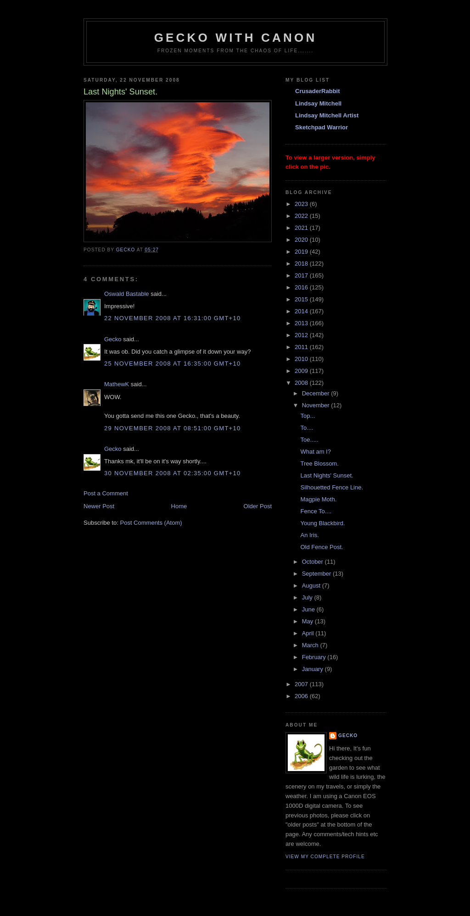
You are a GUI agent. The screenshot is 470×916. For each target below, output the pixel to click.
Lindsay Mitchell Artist (326, 115)
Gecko (113, 339)
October (313, 561)
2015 (302, 299)
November (316, 405)
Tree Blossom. (319, 463)
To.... (306, 427)
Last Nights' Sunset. (326, 475)
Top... (307, 415)
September (317, 573)
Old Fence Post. (321, 547)
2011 (302, 347)
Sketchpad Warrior (321, 127)
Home (179, 506)
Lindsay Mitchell (318, 103)
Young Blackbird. (322, 523)
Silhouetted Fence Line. (331, 487)
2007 (302, 684)
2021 (302, 227)
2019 (302, 251)
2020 (302, 239)
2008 (302, 382)
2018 (302, 263)
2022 (302, 215)
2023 (302, 203)
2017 (302, 275)
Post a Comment (106, 493)
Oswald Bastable (126, 293)
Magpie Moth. (318, 499)
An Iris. (309, 535)
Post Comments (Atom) (151, 522)
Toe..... (309, 439)
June (309, 609)
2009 (302, 370)
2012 (302, 335)
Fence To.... (315, 511)
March (311, 645)
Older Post (258, 506)
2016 (302, 287)
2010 (302, 358)
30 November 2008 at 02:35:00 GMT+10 (172, 473)
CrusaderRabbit (317, 91)
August (312, 585)
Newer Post (99, 506)
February (315, 657)
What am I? (315, 451)
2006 (302, 696)
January (313, 669)
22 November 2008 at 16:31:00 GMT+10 (172, 318)
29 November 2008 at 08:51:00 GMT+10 (172, 428)
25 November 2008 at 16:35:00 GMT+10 (172, 363)
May (308, 621)
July (308, 597)
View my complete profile (325, 856)
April (309, 633)
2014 (302, 311)
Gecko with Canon (235, 37)
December (316, 393)
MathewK (116, 384)
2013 (302, 323)
